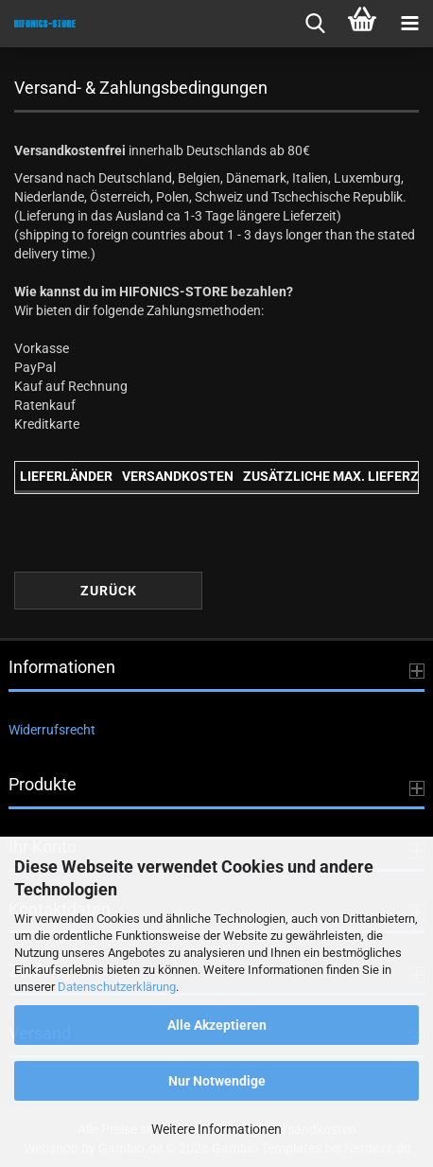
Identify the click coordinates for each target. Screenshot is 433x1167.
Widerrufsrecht (52, 729)
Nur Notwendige (217, 1080)
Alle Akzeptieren (217, 1025)
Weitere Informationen (216, 1129)
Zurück (108, 590)
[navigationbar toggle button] (409, 23)
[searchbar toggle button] (314, 23)
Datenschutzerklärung (117, 987)
